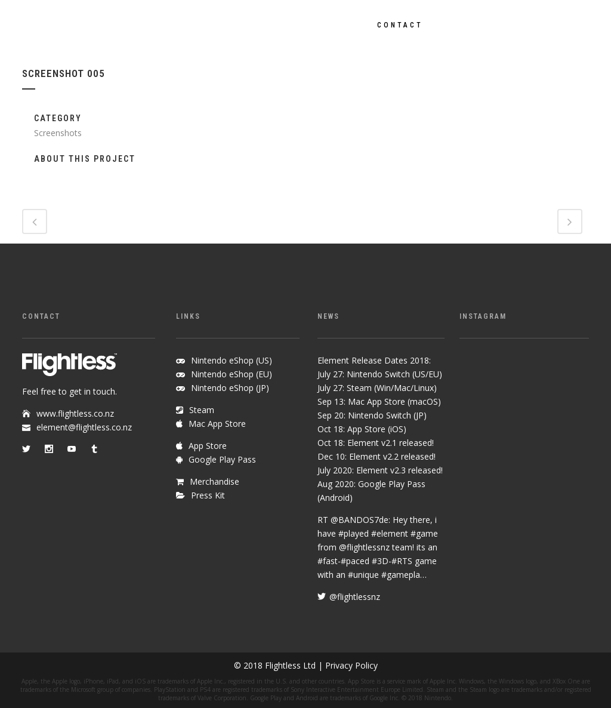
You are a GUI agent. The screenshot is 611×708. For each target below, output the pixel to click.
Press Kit (208, 495)
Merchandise (214, 481)
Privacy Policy (351, 665)
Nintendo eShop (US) (231, 360)
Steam (201, 409)
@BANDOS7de (359, 519)
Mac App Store (217, 423)
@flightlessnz (364, 547)
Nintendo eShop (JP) (230, 387)
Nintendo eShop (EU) (231, 374)
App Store (208, 445)
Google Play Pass (222, 459)
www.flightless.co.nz (75, 413)
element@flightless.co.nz (84, 427)
